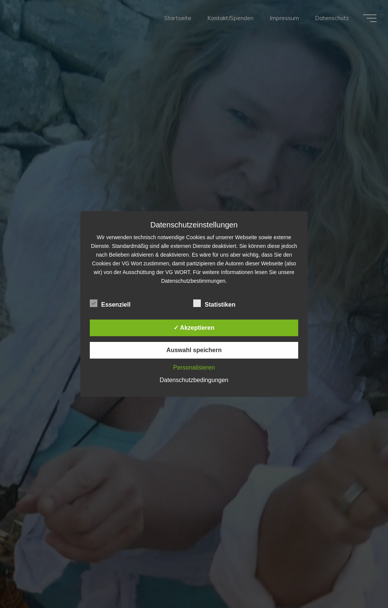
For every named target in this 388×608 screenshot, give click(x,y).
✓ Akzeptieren (194, 327)
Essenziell (110, 303)
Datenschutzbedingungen (194, 380)
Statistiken (214, 303)
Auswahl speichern (194, 350)
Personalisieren (194, 367)
